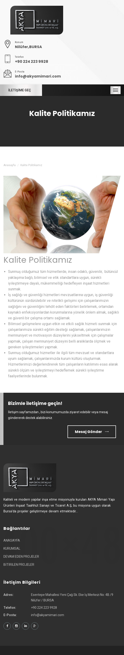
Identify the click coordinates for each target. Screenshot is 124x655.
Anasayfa (9, 165)
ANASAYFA (11, 540)
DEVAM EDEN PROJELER (21, 556)
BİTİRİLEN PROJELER (18, 564)
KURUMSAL (11, 548)
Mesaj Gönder (92, 431)
